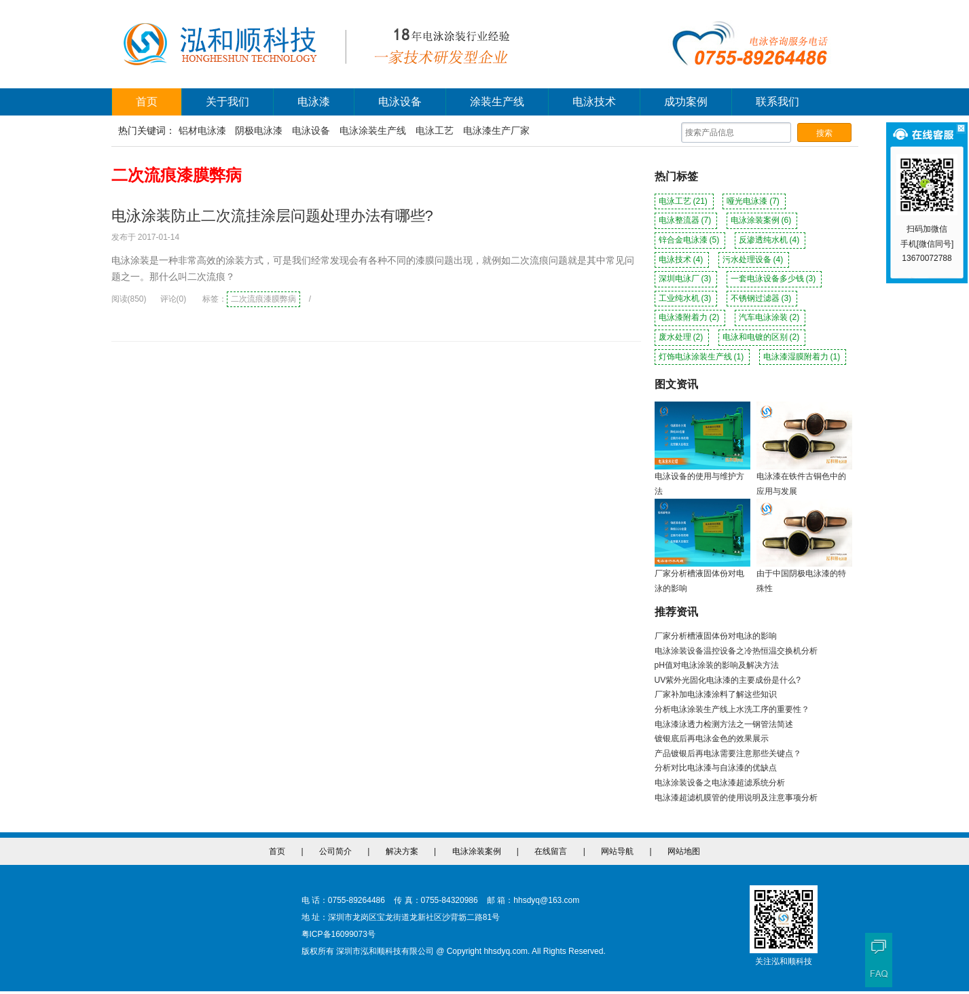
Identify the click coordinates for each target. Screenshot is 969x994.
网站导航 (617, 851)
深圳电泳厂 (686, 278)
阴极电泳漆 (258, 130)
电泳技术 (594, 101)
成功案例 (686, 101)
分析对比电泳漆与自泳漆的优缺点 (716, 768)
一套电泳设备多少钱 (774, 278)
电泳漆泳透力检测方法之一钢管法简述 (724, 724)
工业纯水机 (686, 298)
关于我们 (227, 101)
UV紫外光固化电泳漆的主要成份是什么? (728, 680)
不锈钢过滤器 (762, 298)
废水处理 (682, 337)
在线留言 (550, 851)
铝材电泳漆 (202, 130)
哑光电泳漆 (754, 201)
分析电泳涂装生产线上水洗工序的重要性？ (732, 709)
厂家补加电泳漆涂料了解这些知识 (716, 694)
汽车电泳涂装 (770, 317)
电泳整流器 (686, 220)
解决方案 (402, 851)
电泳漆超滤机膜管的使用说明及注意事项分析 (736, 797)
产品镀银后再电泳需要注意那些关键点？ (728, 753)
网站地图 (684, 851)
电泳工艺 (435, 130)
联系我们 (777, 101)
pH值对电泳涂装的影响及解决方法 (717, 665)
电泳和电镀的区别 (762, 337)
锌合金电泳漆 (690, 240)
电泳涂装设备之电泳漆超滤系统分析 (720, 782)
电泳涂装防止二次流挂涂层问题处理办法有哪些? (272, 215)
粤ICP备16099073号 (338, 934)
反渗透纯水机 (770, 240)
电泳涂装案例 (762, 220)
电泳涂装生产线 (373, 130)
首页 (147, 101)
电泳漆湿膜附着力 (803, 356)
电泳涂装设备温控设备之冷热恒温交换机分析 (736, 651)
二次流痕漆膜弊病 (263, 299)
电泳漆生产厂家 (496, 130)
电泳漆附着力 (690, 317)
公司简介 (335, 851)
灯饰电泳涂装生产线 (702, 356)
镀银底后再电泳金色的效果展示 (712, 738)
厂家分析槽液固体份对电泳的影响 (716, 636)
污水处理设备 (754, 259)
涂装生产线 (497, 101)
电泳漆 (313, 101)
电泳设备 (400, 101)
